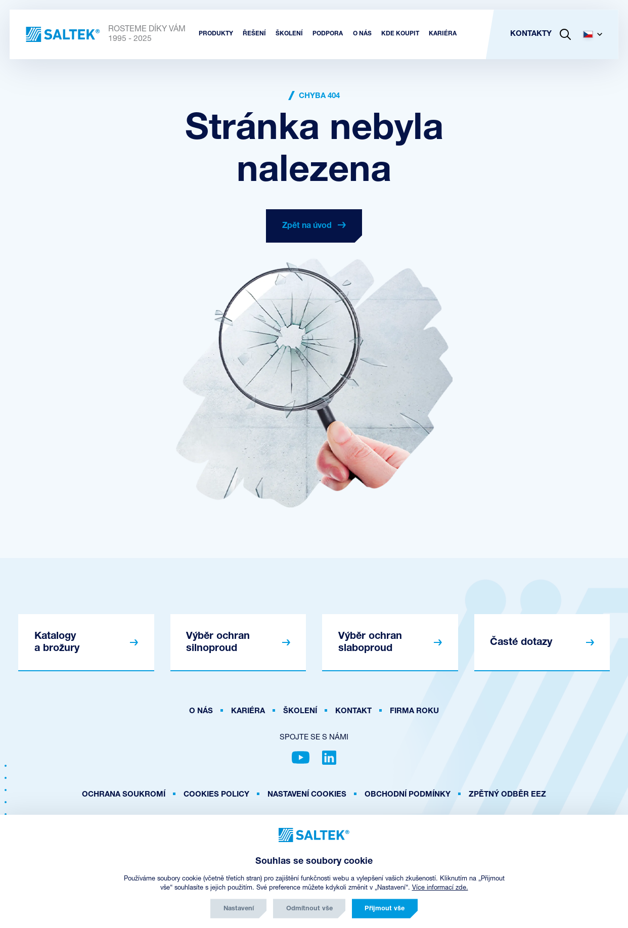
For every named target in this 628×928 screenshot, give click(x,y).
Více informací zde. (440, 888)
